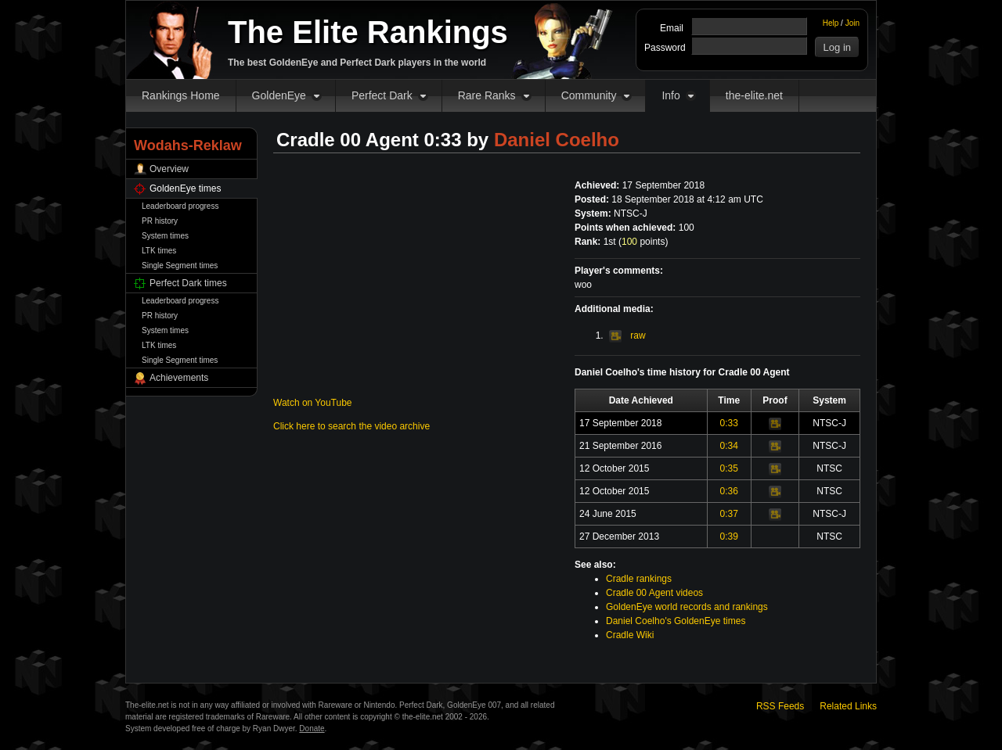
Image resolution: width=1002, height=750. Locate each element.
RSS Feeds (780, 706)
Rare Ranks (487, 95)
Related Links (848, 706)
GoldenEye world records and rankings (687, 606)
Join (852, 23)
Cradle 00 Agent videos (654, 592)
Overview (169, 168)
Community (589, 95)
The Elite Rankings (368, 32)
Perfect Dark (382, 95)
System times (165, 235)
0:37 (729, 513)
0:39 (729, 536)
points (643, 241)
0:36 (729, 491)
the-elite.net (754, 95)
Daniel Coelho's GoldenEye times (675, 620)
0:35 (729, 468)
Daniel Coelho (556, 139)
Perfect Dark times (188, 283)
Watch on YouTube (312, 402)
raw (627, 335)
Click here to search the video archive (351, 426)
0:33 (729, 423)
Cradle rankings (639, 578)
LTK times (159, 250)
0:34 (729, 445)
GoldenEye (279, 95)
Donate (311, 728)
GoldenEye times (185, 188)
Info (670, 95)
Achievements (179, 377)
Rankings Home (181, 95)
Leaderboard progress (180, 206)
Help (831, 23)
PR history (160, 221)
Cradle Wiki (630, 635)
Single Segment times (180, 265)
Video (775, 424)
